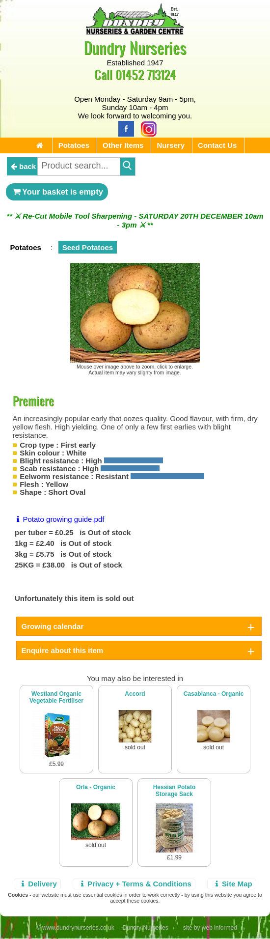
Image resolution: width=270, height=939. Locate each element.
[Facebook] (123, 128)
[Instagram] (146, 128)
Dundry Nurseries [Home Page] (135, 47)
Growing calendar (53, 626)
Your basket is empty (57, 191)
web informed (219, 927)
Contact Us (217, 145)
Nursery (171, 145)
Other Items (123, 145)
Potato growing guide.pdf (59, 519)
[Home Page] (135, 32)
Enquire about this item (63, 650)
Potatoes (73, 145)
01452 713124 (145, 74)
